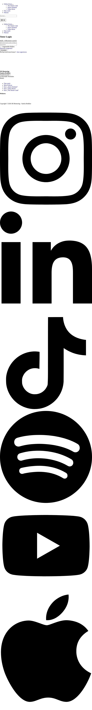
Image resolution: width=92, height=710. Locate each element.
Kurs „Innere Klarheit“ (11, 87)
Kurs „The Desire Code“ (11, 90)
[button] (8, 4)
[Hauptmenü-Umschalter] (3, 20)
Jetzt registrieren (22, 52)
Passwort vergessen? (6, 48)
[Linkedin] (46, 316)
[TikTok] (46, 408)
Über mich (7, 83)
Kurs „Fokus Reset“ (10, 88)
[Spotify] (46, 504)
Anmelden (3, 50)
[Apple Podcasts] (46, 709)
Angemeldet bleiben (8, 46)
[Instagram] (46, 210)
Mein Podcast (8, 85)
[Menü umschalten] (13, 4)
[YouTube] (46, 586)
